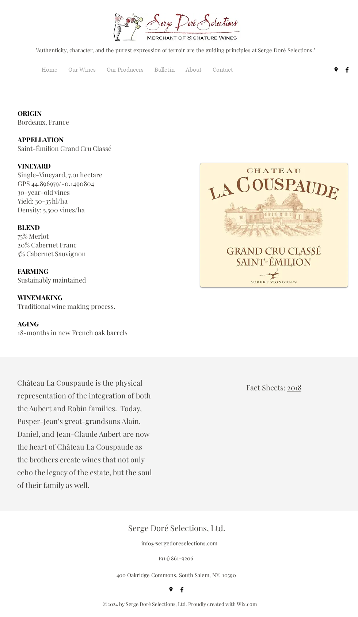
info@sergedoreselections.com (179, 543)
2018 (294, 387)
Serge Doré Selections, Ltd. (176, 527)
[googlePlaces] (336, 69)
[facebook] (347, 69)
